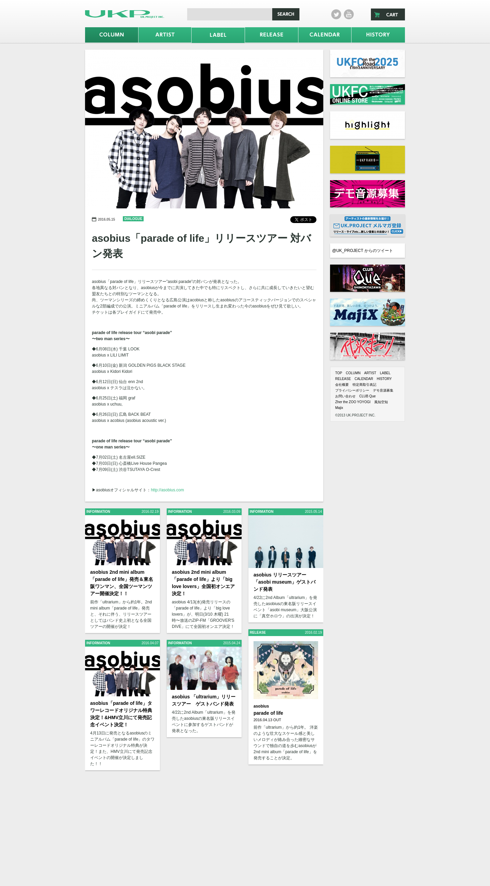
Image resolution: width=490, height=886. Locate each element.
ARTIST (370, 373)
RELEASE (343, 379)
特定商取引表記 (364, 384)
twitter (336, 14)
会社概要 (342, 384)
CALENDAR (364, 379)
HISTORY (384, 379)
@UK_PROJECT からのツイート (362, 250)
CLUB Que (367, 396)
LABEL (385, 373)
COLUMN (353, 373)
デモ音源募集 (383, 390)
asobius (261, 706)
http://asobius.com (167, 490)
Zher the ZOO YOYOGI (353, 402)
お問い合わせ (345, 396)
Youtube (349, 14)
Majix (339, 408)
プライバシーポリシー (352, 390)
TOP (338, 373)
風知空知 (381, 402)
